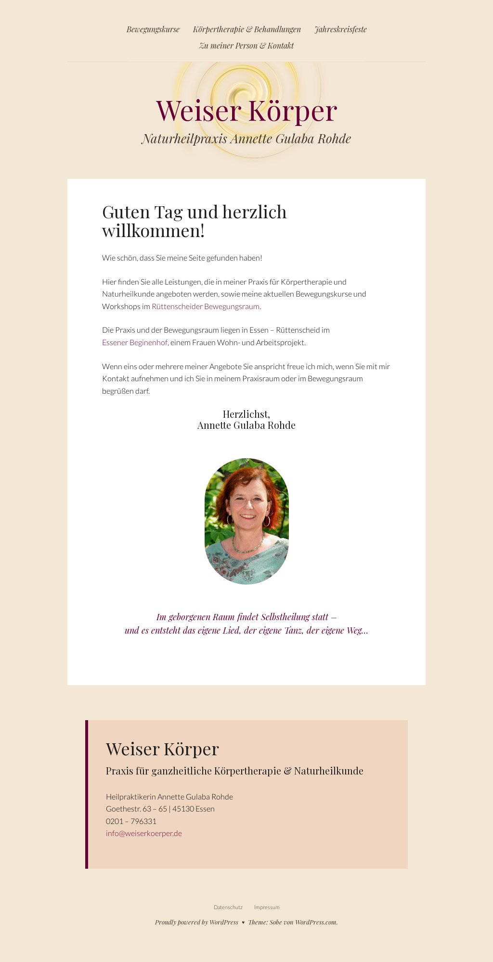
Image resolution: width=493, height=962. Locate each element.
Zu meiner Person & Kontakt (246, 45)
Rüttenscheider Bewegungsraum (205, 306)
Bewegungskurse (153, 29)
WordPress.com (316, 922)
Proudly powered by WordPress (196, 922)
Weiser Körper (246, 104)
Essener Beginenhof (135, 342)
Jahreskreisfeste (340, 29)
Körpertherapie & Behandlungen (247, 29)
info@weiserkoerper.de (144, 832)
